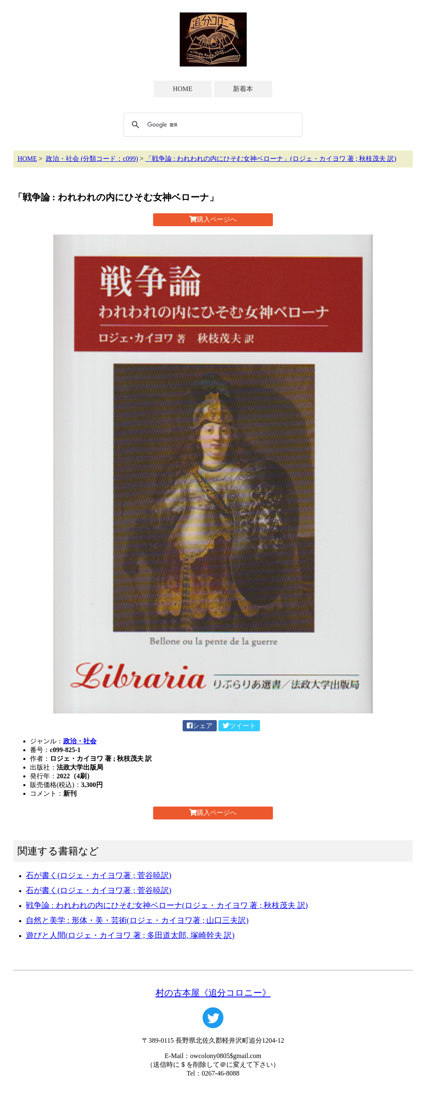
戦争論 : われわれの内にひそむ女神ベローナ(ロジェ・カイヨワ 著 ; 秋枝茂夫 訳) (167, 905)
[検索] (211, 125)
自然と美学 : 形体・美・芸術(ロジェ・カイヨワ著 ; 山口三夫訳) (137, 920)
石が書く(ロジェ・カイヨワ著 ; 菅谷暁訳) (98, 875)
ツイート (239, 725)
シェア (200, 725)
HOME (182, 88)
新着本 (243, 88)
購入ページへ (213, 219)
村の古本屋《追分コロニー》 (213, 992)
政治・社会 (80, 741)
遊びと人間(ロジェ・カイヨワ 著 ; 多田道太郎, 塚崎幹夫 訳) (130, 935)
